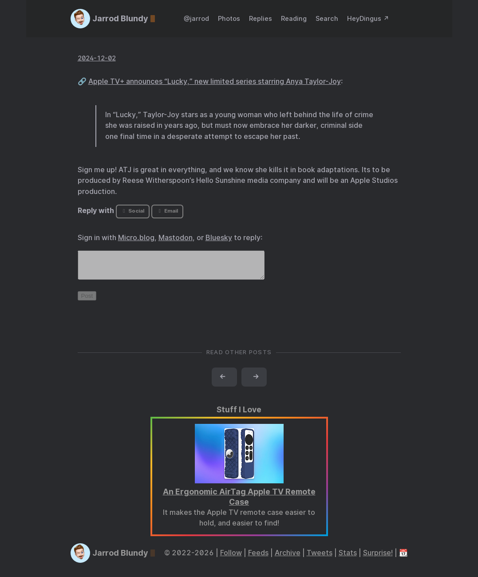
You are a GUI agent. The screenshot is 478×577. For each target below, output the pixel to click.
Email (167, 211)
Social (132, 211)
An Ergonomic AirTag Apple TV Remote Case (239, 502)
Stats (348, 558)
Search (327, 18)
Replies (260, 18)
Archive (287, 558)
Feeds (258, 558)
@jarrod (196, 18)
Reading (294, 18)
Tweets (319, 558)
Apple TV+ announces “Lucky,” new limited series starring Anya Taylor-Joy (214, 81)
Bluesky (218, 237)
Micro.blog (136, 237)
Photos (229, 18)
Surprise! (378, 558)
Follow (231, 558)
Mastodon (175, 237)
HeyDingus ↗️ (368, 18)
